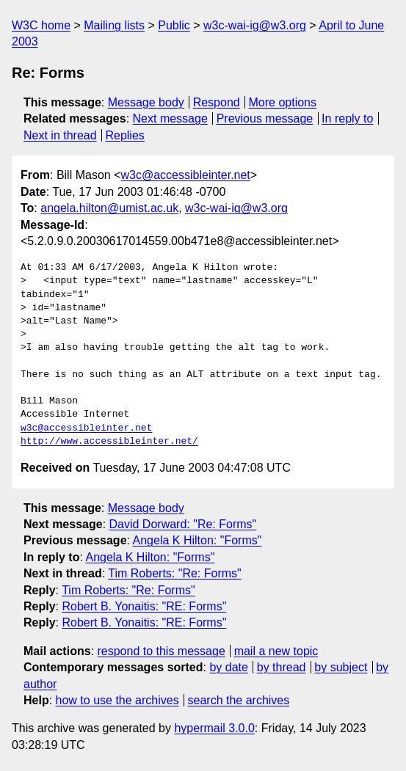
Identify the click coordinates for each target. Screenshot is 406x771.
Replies (124, 135)
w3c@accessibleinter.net (185, 175)
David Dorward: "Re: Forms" (183, 524)
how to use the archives (117, 700)
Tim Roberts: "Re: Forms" (174, 573)
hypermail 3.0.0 (214, 728)
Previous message (265, 118)
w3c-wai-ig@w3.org (254, 25)
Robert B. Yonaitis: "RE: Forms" (144, 606)
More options (283, 102)
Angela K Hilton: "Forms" (197, 540)
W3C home (41, 25)
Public (174, 25)
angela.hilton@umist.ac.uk (109, 208)
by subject (340, 667)
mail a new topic (276, 651)
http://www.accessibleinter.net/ (109, 441)
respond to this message (161, 651)
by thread (281, 667)
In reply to (347, 118)
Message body (146, 102)
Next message (170, 118)
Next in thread (60, 135)
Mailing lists (114, 25)
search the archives (239, 700)
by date (228, 667)
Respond (216, 102)
